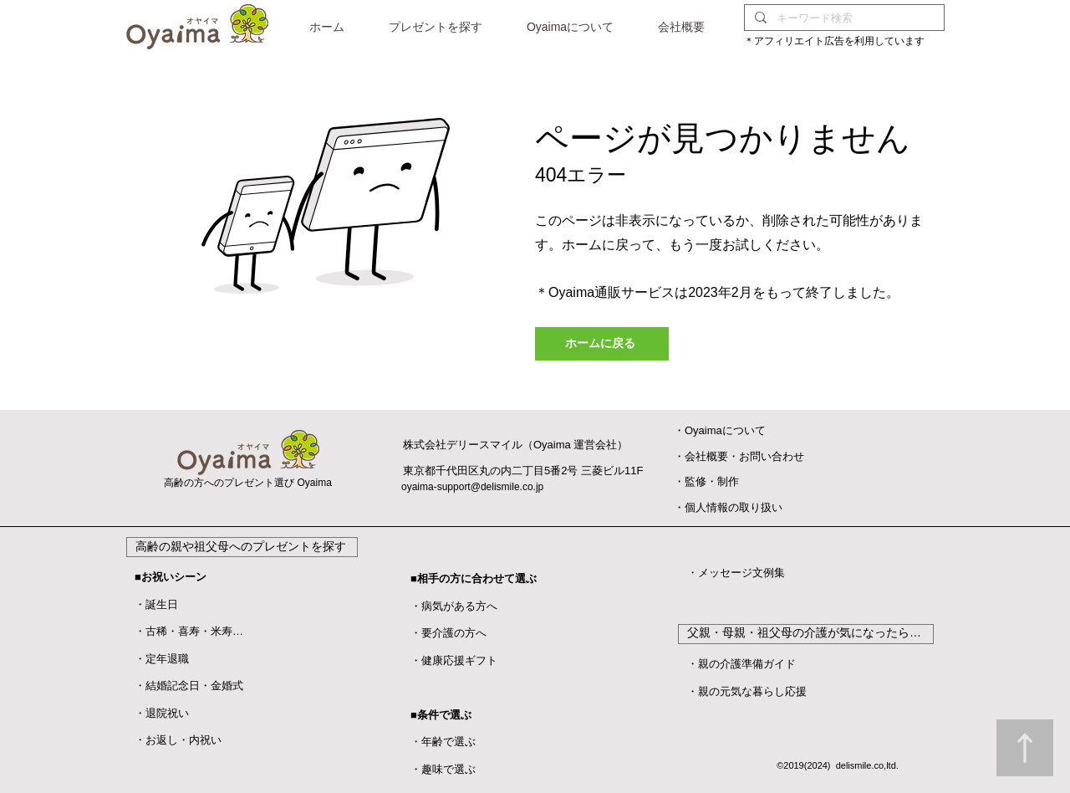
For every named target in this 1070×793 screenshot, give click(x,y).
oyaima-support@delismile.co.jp (472, 487)
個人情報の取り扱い (733, 507)
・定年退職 (162, 658)
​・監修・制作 (706, 481)
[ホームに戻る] (602, 344)
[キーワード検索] (843, 18)
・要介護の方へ (448, 633)
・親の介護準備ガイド (741, 663)
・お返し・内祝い (178, 740)
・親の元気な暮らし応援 (747, 691)
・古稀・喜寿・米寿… (189, 631)
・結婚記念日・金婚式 (189, 685)
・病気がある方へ (453, 606)
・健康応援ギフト (453, 660)
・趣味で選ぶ (443, 769)
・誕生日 (156, 604)
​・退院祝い (162, 713)
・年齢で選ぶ (443, 741)
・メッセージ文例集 (736, 572)
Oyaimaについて (725, 430)
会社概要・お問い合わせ (744, 456)
